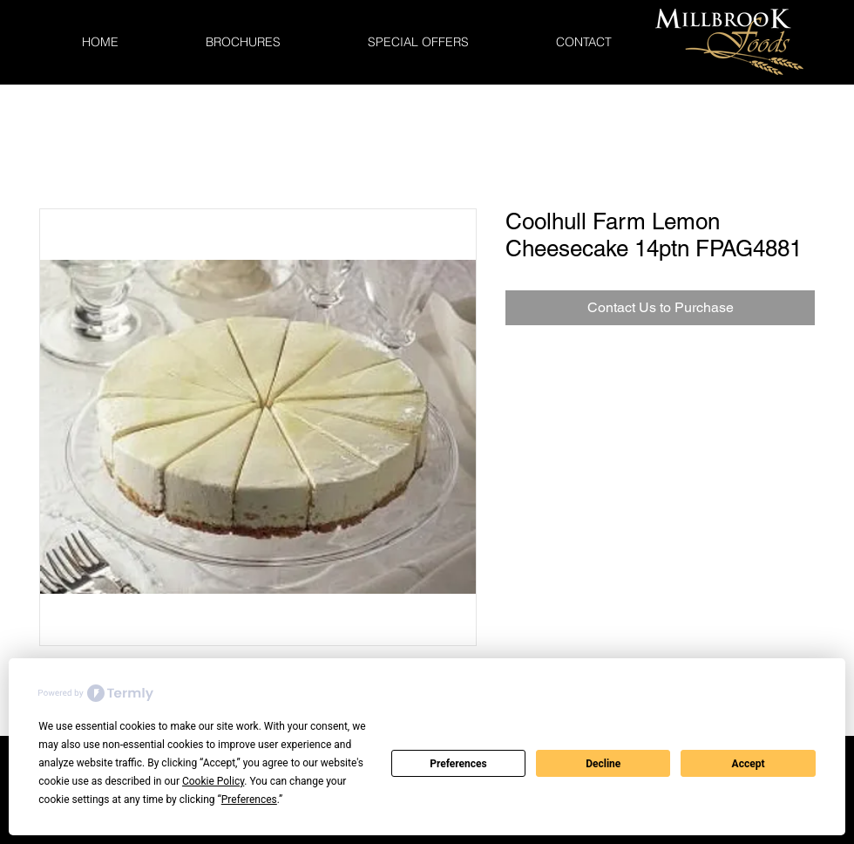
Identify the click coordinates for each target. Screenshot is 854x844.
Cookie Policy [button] (213, 781)
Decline (603, 764)
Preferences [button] (249, 799)
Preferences (458, 764)
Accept (748, 764)
